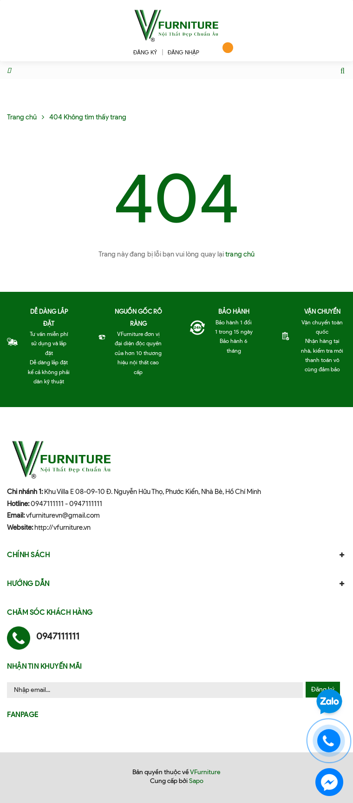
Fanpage (23, 715)
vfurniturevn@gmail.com (63, 515)
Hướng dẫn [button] (176, 583)
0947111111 (47, 504)
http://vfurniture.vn (62, 527)
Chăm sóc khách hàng (50, 612)
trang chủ (240, 254)
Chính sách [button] (176, 555)
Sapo (196, 781)
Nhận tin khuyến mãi (44, 666)
